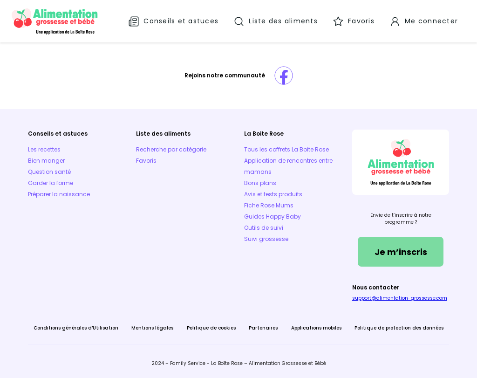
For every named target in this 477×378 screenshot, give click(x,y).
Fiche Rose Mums (268, 205)
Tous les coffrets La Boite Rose (286, 149)
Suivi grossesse (266, 239)
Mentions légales (152, 327)
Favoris (146, 161)
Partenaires (263, 327)
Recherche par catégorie (171, 149)
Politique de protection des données (398, 327)
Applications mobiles (316, 327)
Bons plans (260, 183)
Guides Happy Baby (272, 216)
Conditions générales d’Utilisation (76, 327)
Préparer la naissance (59, 194)
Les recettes (44, 149)
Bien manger (46, 161)
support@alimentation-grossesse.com (399, 298)
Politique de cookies (211, 327)
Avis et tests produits (273, 194)
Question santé (49, 172)
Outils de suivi (263, 228)
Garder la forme (50, 183)
